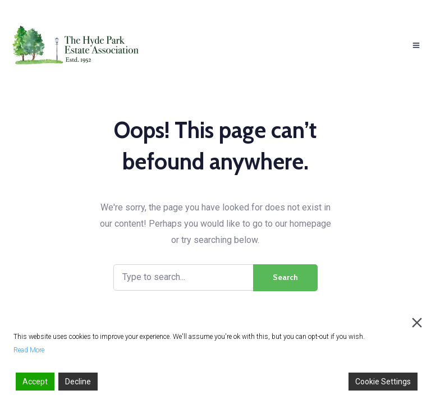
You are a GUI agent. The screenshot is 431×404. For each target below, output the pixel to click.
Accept (35, 381)
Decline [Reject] (78, 381)
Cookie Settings (383, 381)
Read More (28, 350)
